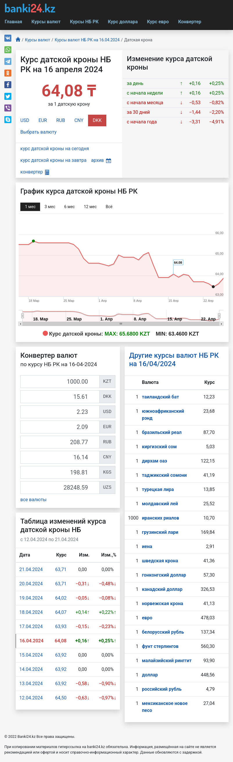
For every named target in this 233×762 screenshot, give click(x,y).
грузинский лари (160, 532)
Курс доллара (123, 21)
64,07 (61, 612)
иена (147, 546)
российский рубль (161, 689)
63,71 (61, 569)
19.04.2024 (31, 598)
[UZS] (60, 487)
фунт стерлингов (160, 646)
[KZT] (60, 381)
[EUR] (60, 427)
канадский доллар (162, 589)
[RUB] (60, 442)
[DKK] (60, 396)
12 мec (90, 206)
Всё (109, 206)
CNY (78, 120)
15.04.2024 (31, 655)
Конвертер (189, 21)
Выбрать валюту (38, 132)
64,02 (61, 598)
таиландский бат (160, 397)
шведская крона (160, 560)
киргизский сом (159, 446)
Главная (13, 21)
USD (24, 120)
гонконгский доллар (164, 575)
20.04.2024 (31, 583)
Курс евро (158, 21)
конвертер (34, 172)
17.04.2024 (31, 626)
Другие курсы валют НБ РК (174, 359)
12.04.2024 (31, 698)
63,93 (61, 626)
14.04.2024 (31, 669)
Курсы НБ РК (84, 21)
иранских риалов (160, 518)
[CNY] (60, 457)
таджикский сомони (164, 475)
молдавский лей (160, 503)
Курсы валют (45, 21)
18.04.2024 (31, 612)
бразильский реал (162, 432)
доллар (150, 675)
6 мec (69, 206)
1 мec (30, 206)
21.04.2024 (31, 569)
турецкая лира (158, 489)
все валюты (33, 499)
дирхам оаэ (154, 461)
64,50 (61, 698)
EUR (42, 120)
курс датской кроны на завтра (53, 160)
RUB (60, 120)
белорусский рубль (163, 632)
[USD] (60, 411)
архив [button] (101, 160)
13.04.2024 (31, 683)
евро (147, 618)
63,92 (61, 655)
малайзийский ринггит (166, 660)
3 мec (49, 206)
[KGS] (60, 472)
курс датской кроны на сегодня (54, 148)
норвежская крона (162, 603)
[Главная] (18, 40)
